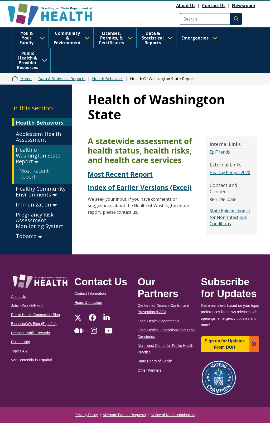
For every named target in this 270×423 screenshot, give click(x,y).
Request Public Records (30, 333)
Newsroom (243, 5)
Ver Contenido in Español (31, 360)
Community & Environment (72, 38)
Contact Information (90, 294)
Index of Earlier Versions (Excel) (140, 187)
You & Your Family (32, 38)
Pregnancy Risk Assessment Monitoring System (40, 220)
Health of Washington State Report (38, 155)
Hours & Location (88, 303)
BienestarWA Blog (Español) (33, 324)
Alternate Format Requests (124, 415)
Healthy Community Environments (41, 191)
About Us (185, 5)
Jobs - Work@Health (27, 306)
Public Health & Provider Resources (32, 60)
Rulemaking (20, 342)
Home (26, 78)
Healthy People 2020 (230, 172)
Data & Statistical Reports (157, 38)
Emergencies (199, 38)
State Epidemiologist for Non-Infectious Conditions (230, 217)
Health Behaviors (107, 78)
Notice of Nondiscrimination (173, 415)
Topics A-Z (19, 351)
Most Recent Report (34, 173)
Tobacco (29, 236)
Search (236, 19)
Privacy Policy (86, 415)
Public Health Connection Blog (35, 315)
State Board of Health (155, 361)
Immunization (36, 204)
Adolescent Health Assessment (38, 136)
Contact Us (213, 5)
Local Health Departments (158, 321)
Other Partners (149, 370)
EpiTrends (220, 152)
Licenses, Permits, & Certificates (116, 38)
